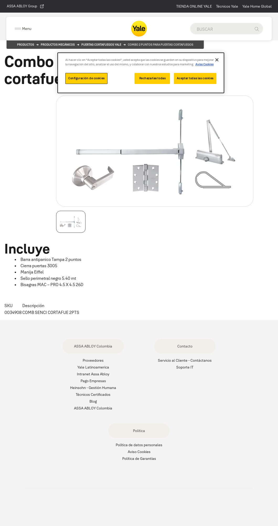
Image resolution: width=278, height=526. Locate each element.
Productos (25, 44)
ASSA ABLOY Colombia (93, 346)
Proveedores (93, 360)
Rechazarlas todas (152, 78)
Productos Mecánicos (58, 44)
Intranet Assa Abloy (93, 374)
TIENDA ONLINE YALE (194, 6)
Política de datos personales (139, 445)
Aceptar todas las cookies (195, 78)
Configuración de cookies (86, 78)
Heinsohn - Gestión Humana (93, 387)
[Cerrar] (217, 60)
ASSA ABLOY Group (25, 6)
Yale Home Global (257, 6)
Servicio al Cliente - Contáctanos (185, 360)
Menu (26, 28)
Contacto (185, 346)
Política (139, 430)
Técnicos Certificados (93, 394)
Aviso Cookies (139, 451)
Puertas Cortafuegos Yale (101, 44)
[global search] (220, 29)
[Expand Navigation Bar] (23, 28)
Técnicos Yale (227, 6)
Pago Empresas (93, 380)
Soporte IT (184, 367)
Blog (93, 401)
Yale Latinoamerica (93, 367)
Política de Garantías (139, 458)
